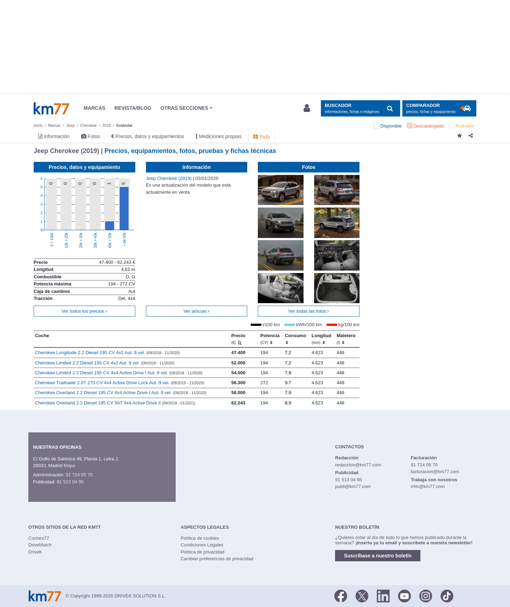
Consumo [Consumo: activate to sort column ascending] (295, 339)
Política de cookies (200, 538)
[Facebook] (340, 595)
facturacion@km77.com (435, 471)
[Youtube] (404, 595)
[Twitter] (362, 595)
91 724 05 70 (79, 474)
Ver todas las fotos (308, 311)
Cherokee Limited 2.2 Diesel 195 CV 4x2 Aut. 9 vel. (104, 362)
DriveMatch (40, 545)
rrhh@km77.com (428, 486)
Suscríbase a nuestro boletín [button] (378, 555)
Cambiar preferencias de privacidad (217, 558)
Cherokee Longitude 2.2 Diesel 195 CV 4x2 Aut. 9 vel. (107, 352)
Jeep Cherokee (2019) (169, 178)
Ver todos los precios (84, 311)
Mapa (69, 465)
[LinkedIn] (383, 595)
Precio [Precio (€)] (238, 339)
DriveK (35, 552)
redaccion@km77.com (358, 464)
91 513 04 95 (70, 481)
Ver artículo (196, 311)
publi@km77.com (353, 486)
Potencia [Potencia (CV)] (269, 339)
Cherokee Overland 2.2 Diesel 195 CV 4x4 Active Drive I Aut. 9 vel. (120, 392)
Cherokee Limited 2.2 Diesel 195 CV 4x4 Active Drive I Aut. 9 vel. (119, 372)
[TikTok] (447, 595)
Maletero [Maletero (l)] (346, 339)
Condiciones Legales (202, 545)
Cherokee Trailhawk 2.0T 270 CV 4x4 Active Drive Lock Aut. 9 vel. (119, 382)
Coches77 (38, 538)
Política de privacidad (203, 552)
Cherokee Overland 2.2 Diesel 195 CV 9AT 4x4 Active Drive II (115, 402)
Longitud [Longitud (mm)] (322, 339)
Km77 (51, 108)
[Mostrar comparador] (439, 108)
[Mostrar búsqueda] (360, 108)
